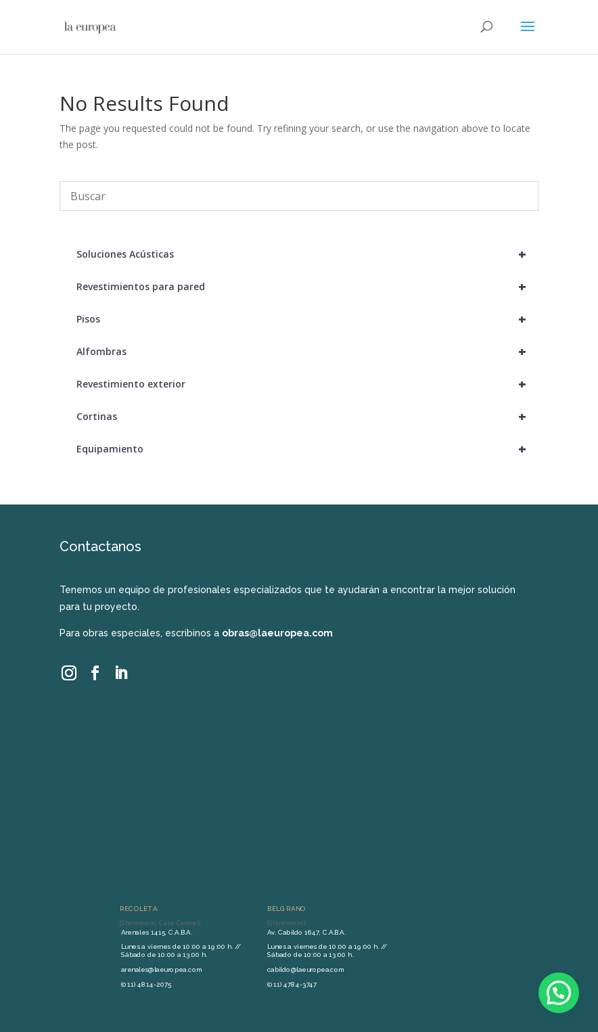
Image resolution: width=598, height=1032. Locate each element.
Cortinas (307, 416)
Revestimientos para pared (307, 287)
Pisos (307, 319)
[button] (558, 992)
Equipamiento (307, 449)
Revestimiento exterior (307, 384)
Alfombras (307, 351)
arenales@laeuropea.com (161, 969)
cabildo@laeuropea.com (306, 969)
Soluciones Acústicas (307, 254)
